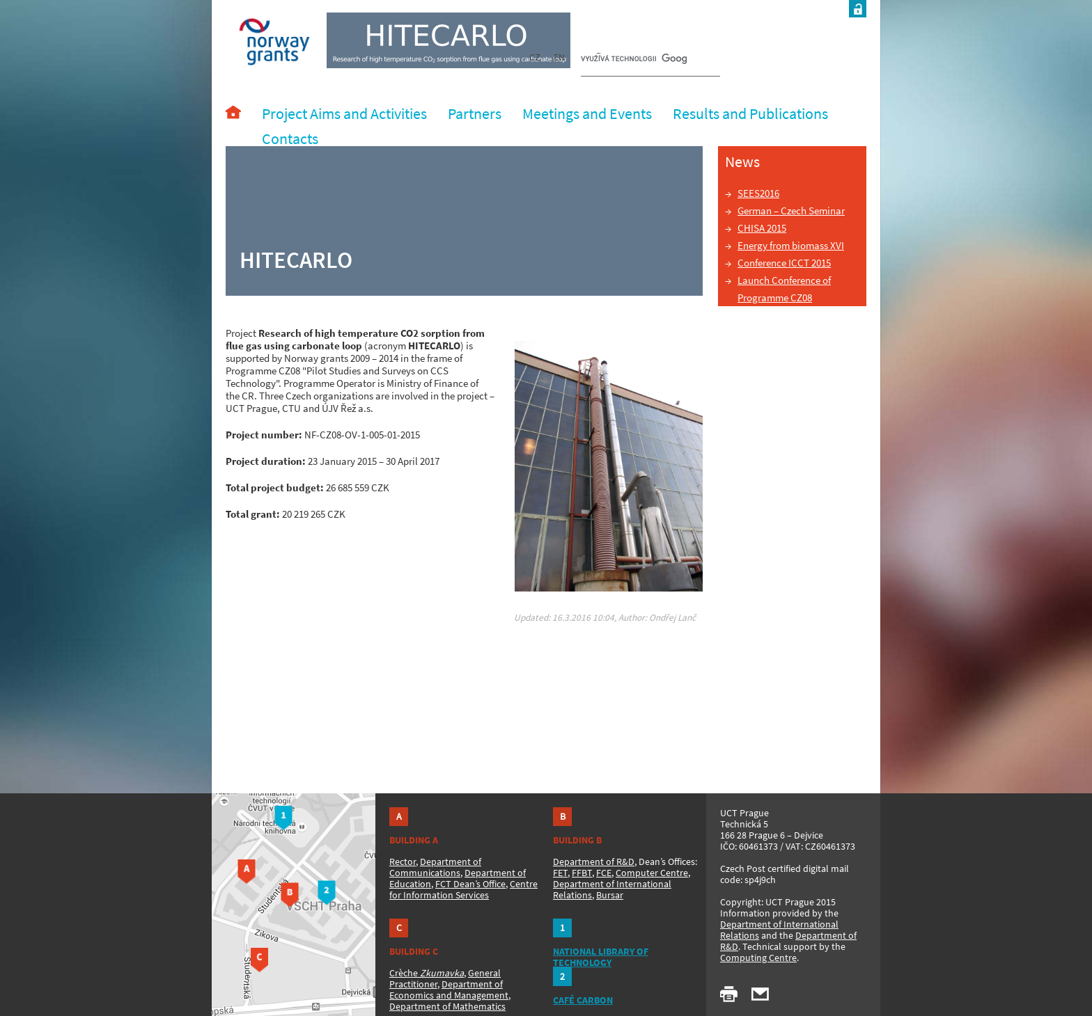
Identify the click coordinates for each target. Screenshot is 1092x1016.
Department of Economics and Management (448, 989)
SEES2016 (758, 193)
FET (560, 872)
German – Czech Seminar (791, 210)
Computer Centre (652, 872)
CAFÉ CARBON (583, 1000)
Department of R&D (593, 861)
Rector (402, 861)
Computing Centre (758, 957)
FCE (603, 872)
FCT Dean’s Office (470, 884)
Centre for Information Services (463, 889)
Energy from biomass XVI (791, 245)
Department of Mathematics (447, 1006)
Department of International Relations (779, 930)
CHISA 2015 (762, 228)
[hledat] (634, 60)
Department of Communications (435, 867)
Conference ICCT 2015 (784, 262)
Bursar (609, 895)
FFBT (582, 872)
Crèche (426, 973)
